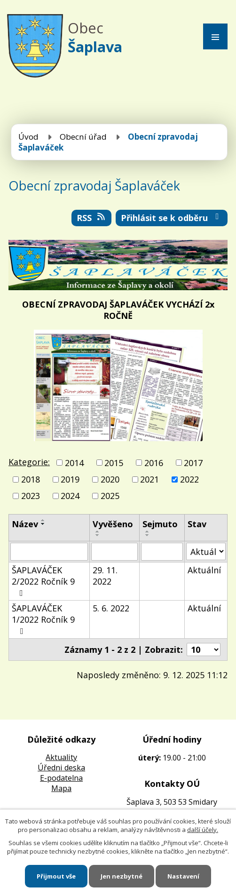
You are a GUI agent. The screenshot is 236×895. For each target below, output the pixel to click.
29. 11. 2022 (105, 575)
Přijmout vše (56, 876)
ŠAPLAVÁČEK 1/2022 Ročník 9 (43, 618)
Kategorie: (29, 461)
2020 (110, 479)
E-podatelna (61, 778)
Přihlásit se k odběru (172, 217)
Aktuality (61, 757)
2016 (153, 462)
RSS (92, 217)
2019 (70, 479)
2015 (113, 462)
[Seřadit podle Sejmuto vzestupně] (147, 531)
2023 (30, 495)
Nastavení (183, 876)
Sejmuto (160, 524)
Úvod (28, 136)
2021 (149, 479)
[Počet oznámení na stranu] (203, 649)
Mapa (61, 788)
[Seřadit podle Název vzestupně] (43, 520)
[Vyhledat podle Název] (49, 552)
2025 (110, 495)
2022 (189, 479)
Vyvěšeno (113, 524)
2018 (30, 479)
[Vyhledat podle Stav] (206, 551)
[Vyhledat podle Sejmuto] (161, 552)
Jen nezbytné (121, 876)
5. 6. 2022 (111, 608)
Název (25, 524)
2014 (74, 462)
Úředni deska (61, 767)
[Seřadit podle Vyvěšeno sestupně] (98, 535)
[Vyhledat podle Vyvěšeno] (114, 552)
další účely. (202, 829)
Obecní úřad (83, 136)
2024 (70, 495)
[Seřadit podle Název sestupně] (43, 524)
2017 (193, 462)
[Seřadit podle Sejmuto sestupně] (147, 535)
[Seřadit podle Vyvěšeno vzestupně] (98, 531)
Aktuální (204, 570)
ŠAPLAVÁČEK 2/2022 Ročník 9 (43, 580)
